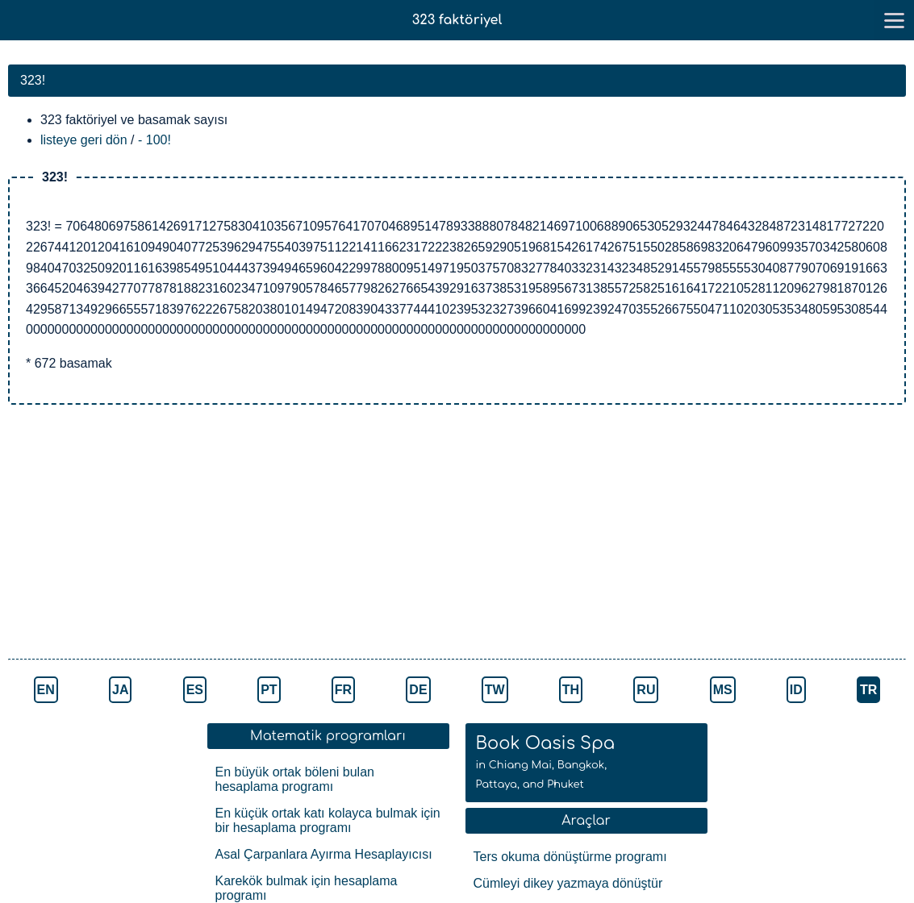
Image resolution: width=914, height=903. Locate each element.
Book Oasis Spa (546, 762)
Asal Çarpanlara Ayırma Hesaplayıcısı (323, 854)
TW (495, 690)
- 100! (154, 140)
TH (570, 690)
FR (343, 690)
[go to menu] (894, 20)
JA (120, 690)
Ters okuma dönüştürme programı (570, 856)
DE (418, 690)
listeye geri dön (83, 140)
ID (796, 690)
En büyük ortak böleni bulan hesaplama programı (294, 779)
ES (194, 690)
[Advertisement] (282, 534)
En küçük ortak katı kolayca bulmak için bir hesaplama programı (327, 820)
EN (46, 690)
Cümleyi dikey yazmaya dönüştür (568, 883)
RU (645, 690)
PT (269, 690)
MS (722, 690)
